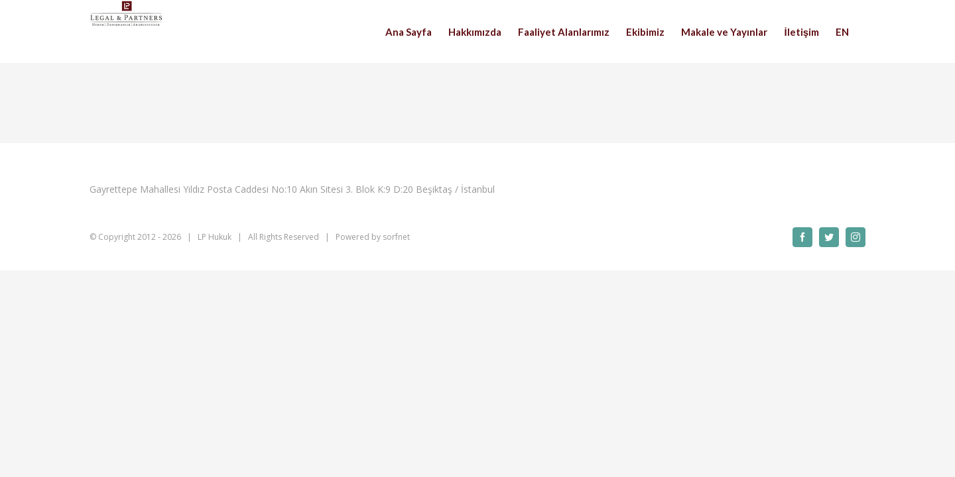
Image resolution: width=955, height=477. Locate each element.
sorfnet (396, 236)
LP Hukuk (214, 236)
